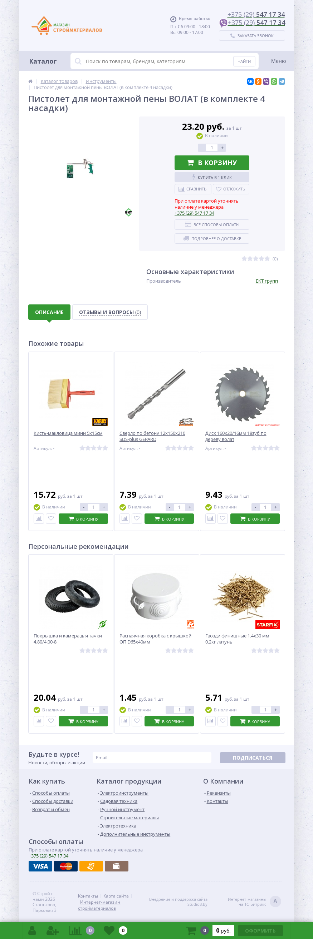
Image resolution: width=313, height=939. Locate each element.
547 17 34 (194, 213)
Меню (278, 61)
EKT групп (267, 281)
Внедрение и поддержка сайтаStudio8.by (178, 902)
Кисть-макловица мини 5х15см (68, 433)
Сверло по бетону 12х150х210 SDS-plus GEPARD (152, 436)
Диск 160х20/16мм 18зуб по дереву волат (235, 436)
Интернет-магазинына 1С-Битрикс (254, 902)
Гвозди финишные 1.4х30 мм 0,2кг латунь (237, 639)
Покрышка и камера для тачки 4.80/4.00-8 (68, 639)
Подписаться (252, 757)
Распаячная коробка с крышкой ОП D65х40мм (155, 639)
